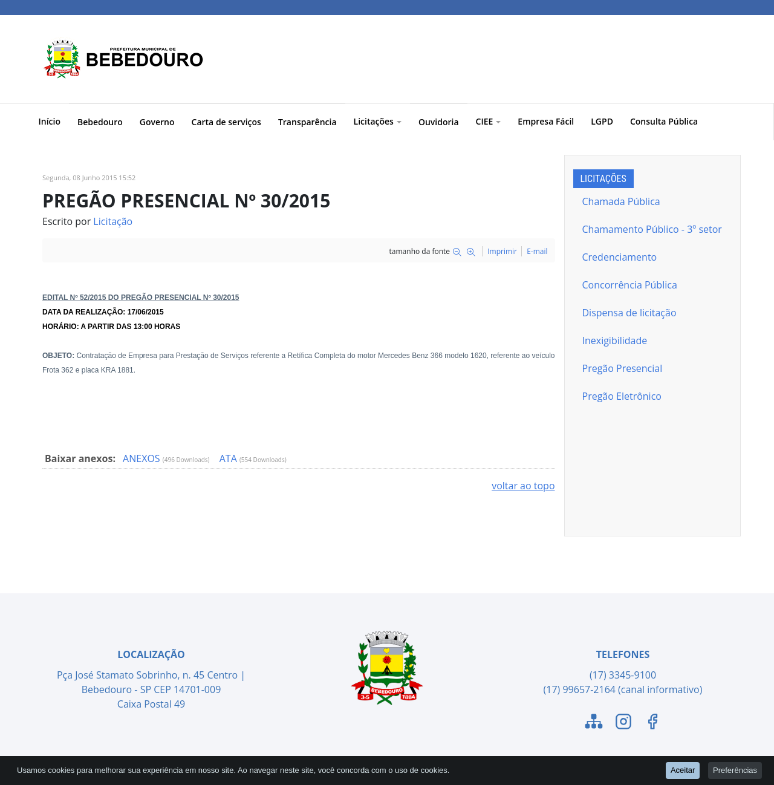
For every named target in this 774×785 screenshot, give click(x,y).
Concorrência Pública (629, 285)
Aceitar (683, 770)
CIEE (488, 121)
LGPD (602, 121)
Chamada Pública (621, 201)
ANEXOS (143, 458)
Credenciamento (619, 257)
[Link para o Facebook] (652, 723)
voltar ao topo (523, 485)
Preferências (735, 770)
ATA (229, 458)
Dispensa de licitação (629, 312)
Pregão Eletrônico (622, 396)
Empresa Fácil (546, 121)
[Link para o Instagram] (623, 723)
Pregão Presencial (622, 368)
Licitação (112, 221)
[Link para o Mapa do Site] (594, 723)
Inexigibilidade (615, 340)
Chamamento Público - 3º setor (652, 229)
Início (49, 121)
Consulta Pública (664, 121)
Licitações (378, 121)
